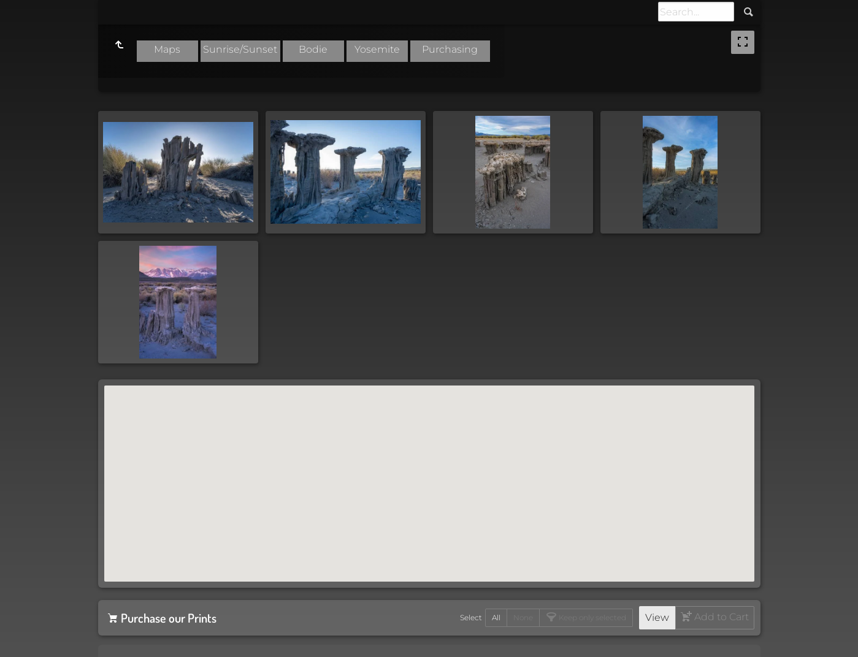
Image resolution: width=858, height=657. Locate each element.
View (657, 617)
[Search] (696, 11)
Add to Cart (720, 617)
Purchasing (450, 49)
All (496, 617)
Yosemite (377, 49)
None (523, 617)
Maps (167, 49)
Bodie (313, 49)
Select (471, 617)
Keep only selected (591, 617)
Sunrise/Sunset (240, 49)
